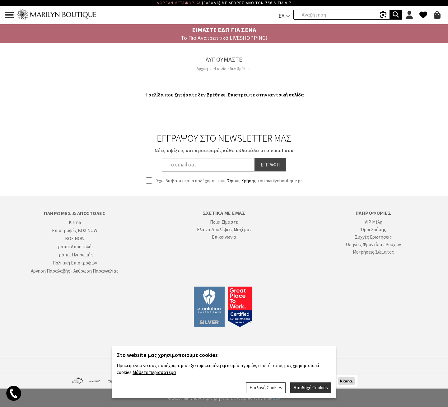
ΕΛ (281, 15)
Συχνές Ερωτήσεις (373, 237)
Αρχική (202, 68)
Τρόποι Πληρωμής (75, 255)
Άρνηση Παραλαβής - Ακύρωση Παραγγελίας (75, 271)
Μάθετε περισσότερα (154, 372)
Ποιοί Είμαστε (224, 222)
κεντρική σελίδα (286, 94)
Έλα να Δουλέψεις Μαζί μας (224, 229)
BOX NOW (75, 238)
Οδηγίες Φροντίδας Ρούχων (373, 244)
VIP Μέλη (373, 222)
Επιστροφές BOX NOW (74, 230)
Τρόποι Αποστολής (75, 247)
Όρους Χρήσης (241, 181)
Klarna (75, 222)
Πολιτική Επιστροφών (75, 263)
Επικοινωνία (224, 237)
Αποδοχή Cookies (311, 388)
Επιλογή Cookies (266, 388)
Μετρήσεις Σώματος (373, 252)
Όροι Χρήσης (373, 229)
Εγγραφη (270, 165)
